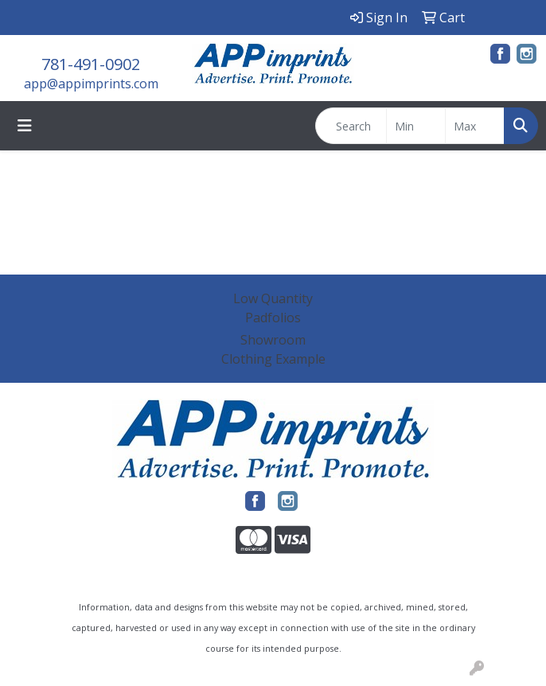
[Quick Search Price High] (475, 125)
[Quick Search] (351, 125)
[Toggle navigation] (24, 126)
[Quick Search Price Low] (416, 125)
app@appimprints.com (91, 83)
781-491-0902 (90, 64)
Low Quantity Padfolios (273, 308)
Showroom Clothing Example (273, 349)
